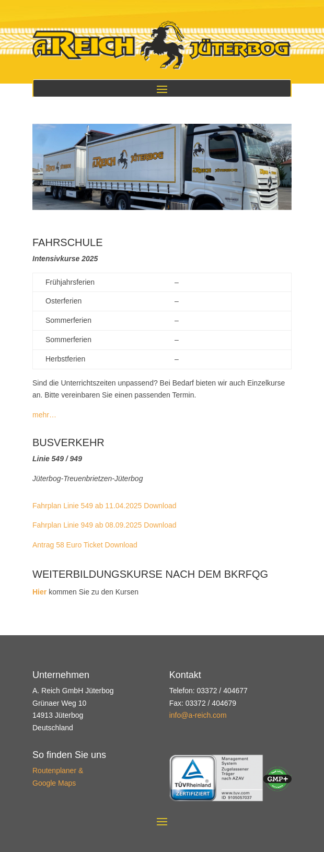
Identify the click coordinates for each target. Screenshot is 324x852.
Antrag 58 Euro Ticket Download (84, 545)
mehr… (44, 415)
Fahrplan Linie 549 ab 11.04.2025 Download (104, 505)
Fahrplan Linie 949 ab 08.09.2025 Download (104, 525)
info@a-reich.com (198, 715)
